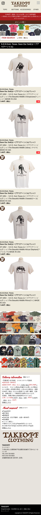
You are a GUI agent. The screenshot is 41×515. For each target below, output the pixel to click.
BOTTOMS (15, 9)
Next (38, 30)
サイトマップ (5, 511)
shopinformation (5, 509)
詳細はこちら (6, 402)
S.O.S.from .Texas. (7, 89)
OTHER (36, 9)
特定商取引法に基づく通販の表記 (20, 509)
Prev (2, 30)
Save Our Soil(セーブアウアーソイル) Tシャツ (18, 91)
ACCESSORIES (25, 9)
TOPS (5, 9)
